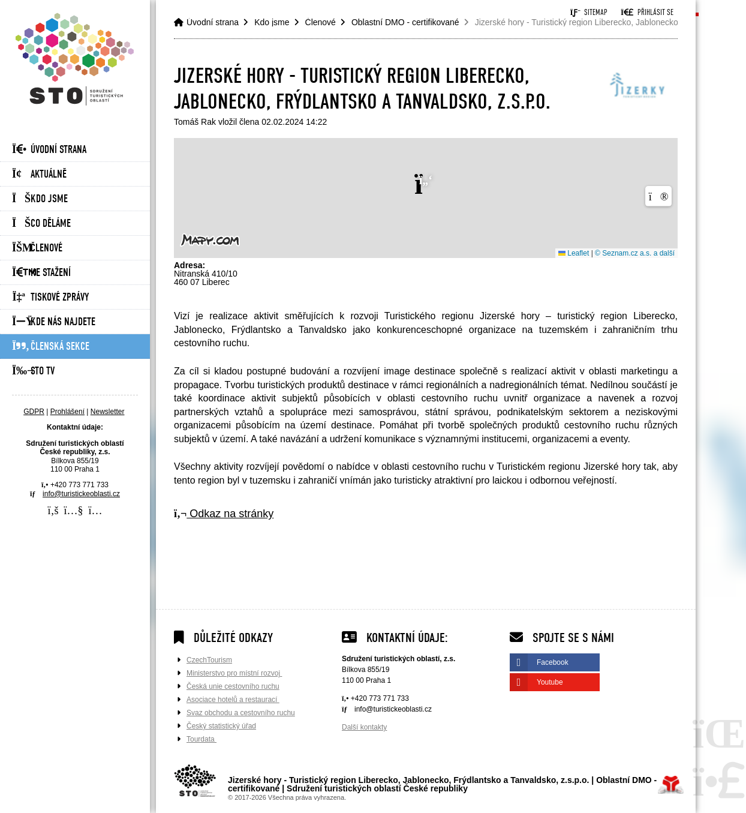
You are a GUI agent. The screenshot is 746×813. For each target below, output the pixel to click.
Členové (37, 248)
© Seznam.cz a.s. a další (635, 253)
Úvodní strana (75, 59)
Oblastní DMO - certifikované (405, 22)
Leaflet (573, 253)
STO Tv (33, 371)
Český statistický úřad (221, 726)
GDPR (33, 411)
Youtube (550, 682)
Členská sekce (50, 346)
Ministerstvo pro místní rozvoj (234, 673)
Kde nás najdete (53, 322)
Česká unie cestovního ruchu (232, 686)
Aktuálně (39, 174)
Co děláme (41, 223)
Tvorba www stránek (671, 785)
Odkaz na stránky (223, 514)
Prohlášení (67, 411)
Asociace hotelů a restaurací (232, 699)
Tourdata (201, 739)
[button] (646, 12)
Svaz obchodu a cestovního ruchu (240, 713)
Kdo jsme (40, 199)
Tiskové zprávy (50, 297)
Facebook (552, 662)
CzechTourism (209, 660)
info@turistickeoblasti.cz (81, 494)
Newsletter (108, 411)
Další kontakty (364, 727)
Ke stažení (41, 272)
